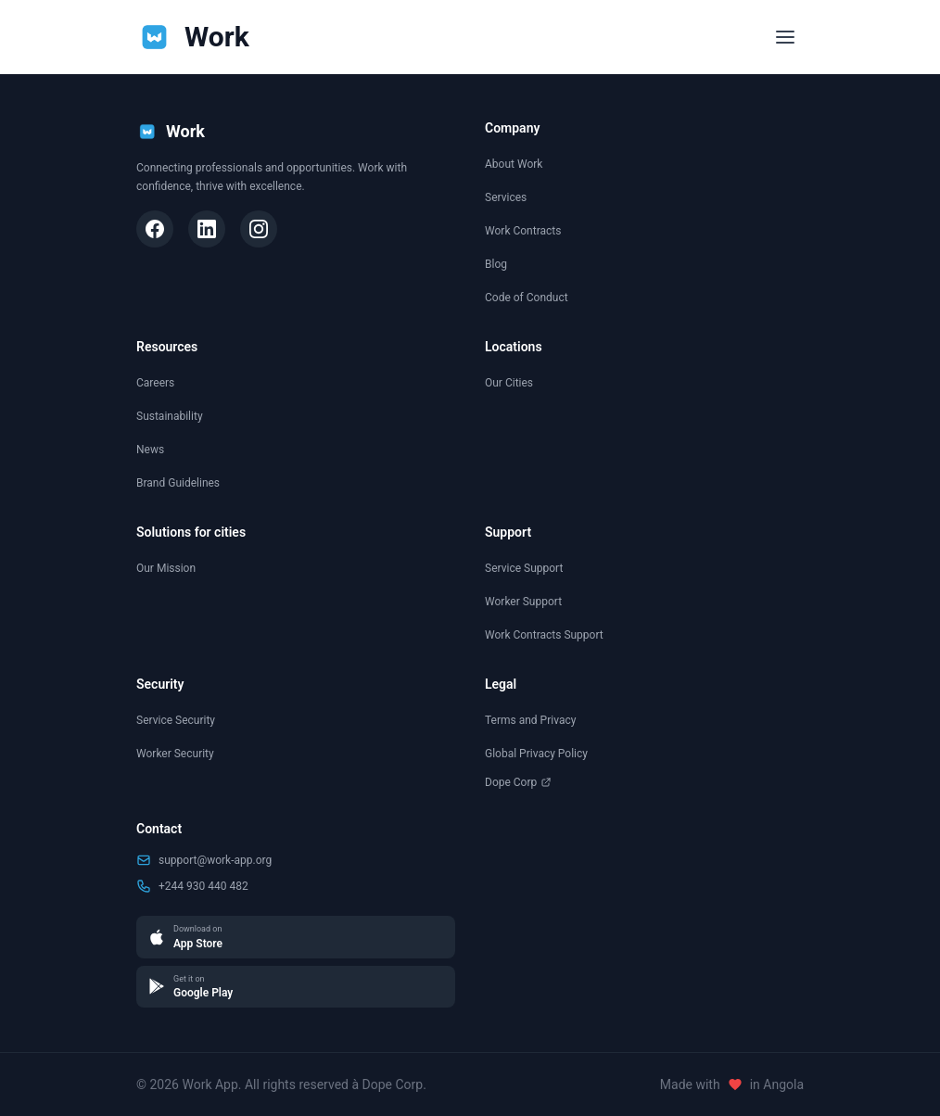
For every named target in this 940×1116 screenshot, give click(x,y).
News (150, 449)
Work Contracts (523, 230)
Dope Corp (518, 782)
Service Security (175, 720)
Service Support (524, 568)
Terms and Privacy (530, 720)
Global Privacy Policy (536, 753)
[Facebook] (154, 228)
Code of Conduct (526, 297)
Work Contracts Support (544, 634)
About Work (513, 164)
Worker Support (523, 601)
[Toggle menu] (785, 37)
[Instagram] (258, 228)
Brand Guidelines (178, 482)
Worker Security (175, 753)
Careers (155, 382)
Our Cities (509, 382)
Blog (496, 264)
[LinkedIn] (206, 228)
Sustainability (169, 416)
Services (506, 197)
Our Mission (166, 568)
